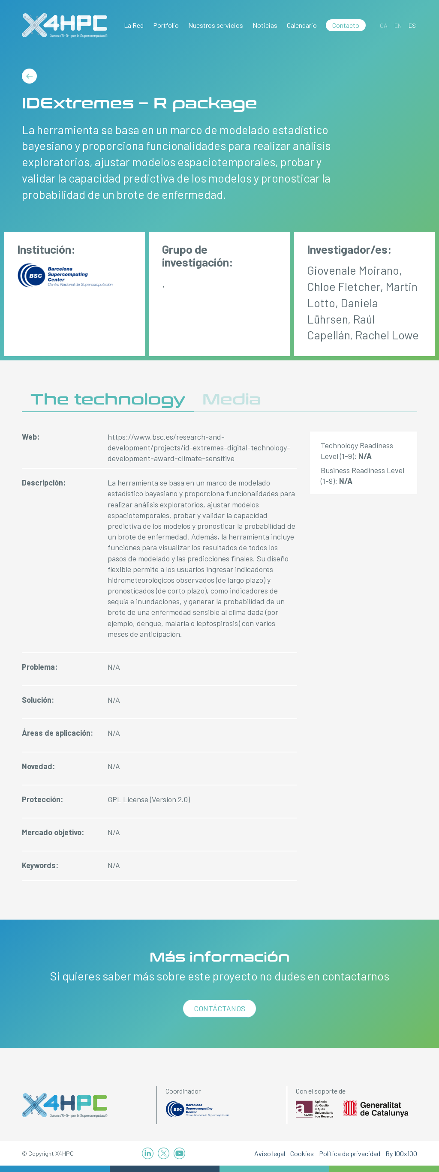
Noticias (265, 25)
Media (231, 399)
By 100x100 (401, 1153)
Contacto (345, 25)
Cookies (302, 1153)
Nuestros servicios (215, 25)
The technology (107, 399)
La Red (134, 25)
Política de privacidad (349, 1153)
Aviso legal (269, 1153)
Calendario (302, 25)
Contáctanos (219, 1008)
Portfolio (166, 25)
